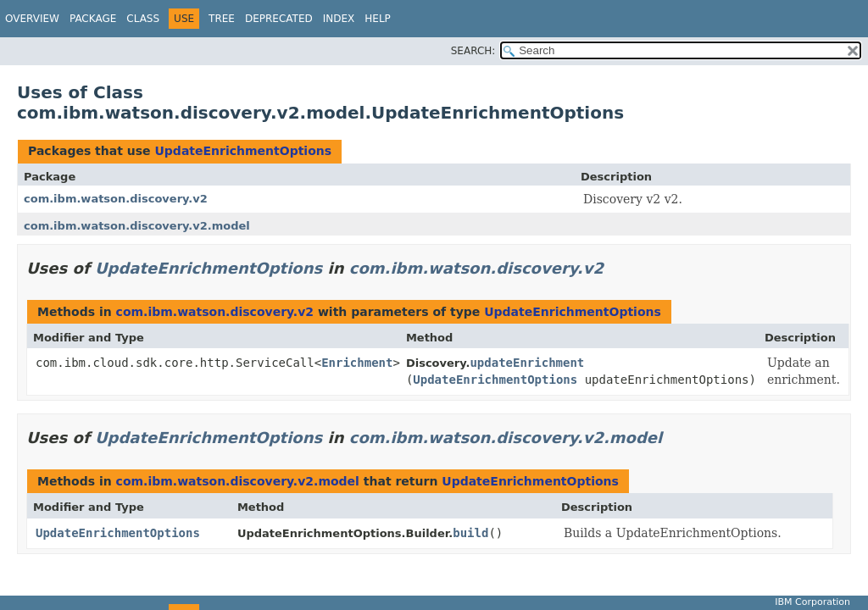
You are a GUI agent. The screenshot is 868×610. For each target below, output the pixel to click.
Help (377, 19)
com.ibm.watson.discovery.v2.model (137, 225)
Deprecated (279, 19)
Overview (32, 19)
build (470, 533)
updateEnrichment (527, 362)
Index (339, 19)
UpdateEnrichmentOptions (242, 151)
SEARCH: (473, 51)
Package (93, 19)
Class (142, 19)
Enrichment (356, 362)
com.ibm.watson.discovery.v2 (116, 198)
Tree (222, 19)
